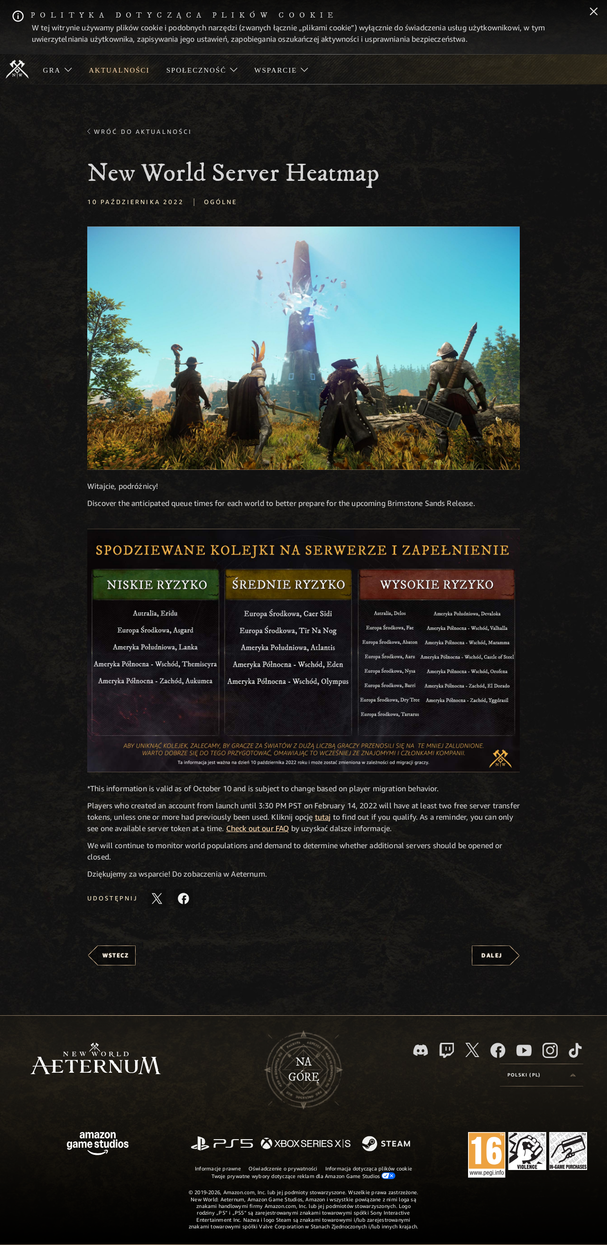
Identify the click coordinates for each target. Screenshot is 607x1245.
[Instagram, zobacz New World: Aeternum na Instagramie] (550, 1050)
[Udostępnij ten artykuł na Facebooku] (183, 898)
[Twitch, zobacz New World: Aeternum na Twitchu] (446, 1050)
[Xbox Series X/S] (305, 1144)
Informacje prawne (218, 1168)
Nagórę (303, 1070)
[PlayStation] (222, 1144)
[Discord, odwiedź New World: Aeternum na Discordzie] (420, 1050)
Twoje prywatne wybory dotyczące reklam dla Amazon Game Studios (304, 1175)
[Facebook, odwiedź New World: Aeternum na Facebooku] (498, 1050)
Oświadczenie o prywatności (283, 1168)
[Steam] (387, 1144)
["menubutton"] (58, 69)
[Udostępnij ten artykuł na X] (156, 898)
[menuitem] (58, 69)
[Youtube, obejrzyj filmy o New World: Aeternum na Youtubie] (524, 1050)
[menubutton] (541, 1075)
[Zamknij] (594, 12)
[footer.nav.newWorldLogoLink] (95, 1060)
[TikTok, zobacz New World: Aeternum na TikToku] (575, 1050)
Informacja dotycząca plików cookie (368, 1168)
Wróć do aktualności (143, 131)
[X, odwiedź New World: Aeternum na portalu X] (472, 1050)
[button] (303, 348)
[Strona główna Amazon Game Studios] (98, 1144)
